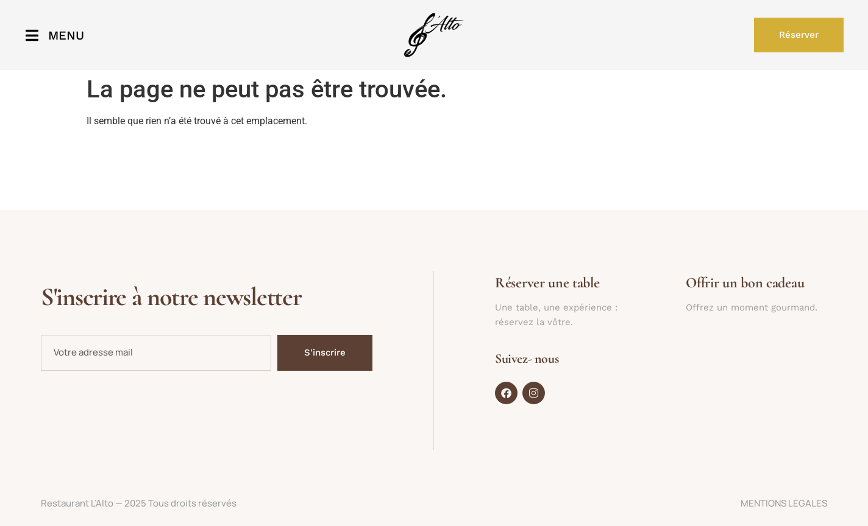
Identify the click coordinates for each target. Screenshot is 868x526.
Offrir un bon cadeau (745, 283)
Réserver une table (547, 283)
